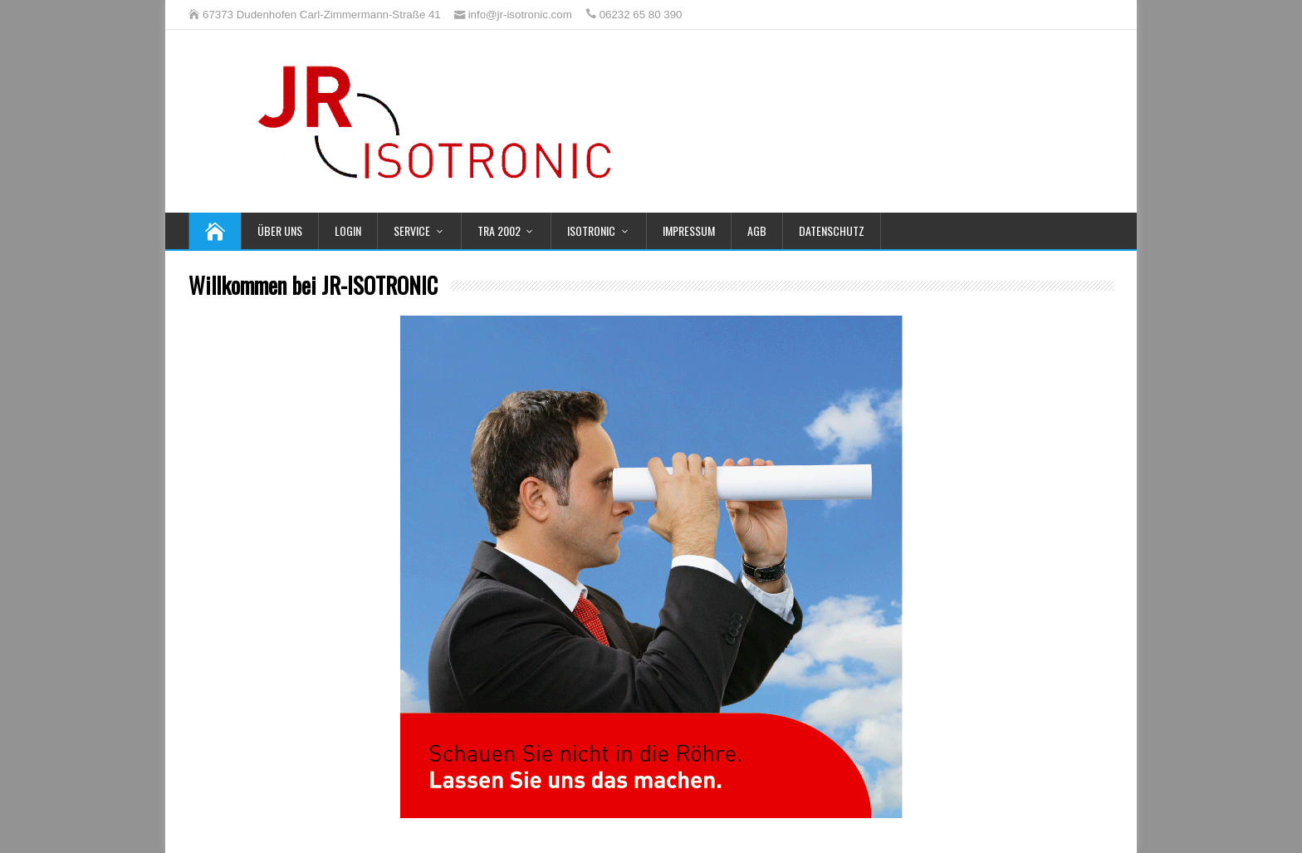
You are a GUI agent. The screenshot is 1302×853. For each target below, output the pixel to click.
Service (412, 230)
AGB (756, 230)
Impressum (689, 230)
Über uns (279, 230)
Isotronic (591, 230)
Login (348, 230)
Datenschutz (831, 230)
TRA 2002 (499, 230)
